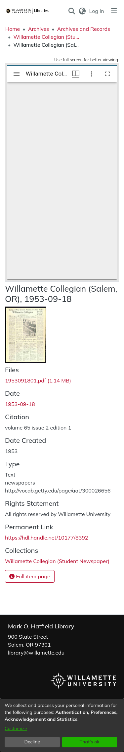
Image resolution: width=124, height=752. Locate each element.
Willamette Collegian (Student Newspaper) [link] (46, 36)
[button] (72, 11)
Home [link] (12, 29)
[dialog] (62, 725)
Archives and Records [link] (83, 29)
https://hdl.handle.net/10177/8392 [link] (46, 537)
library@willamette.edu (36, 652)
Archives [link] (38, 29)
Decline (32, 742)
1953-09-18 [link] (20, 404)
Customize (16, 728)
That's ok (90, 742)
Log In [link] (97, 11)
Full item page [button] (29, 576)
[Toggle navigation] (114, 11)
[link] (38, 380)
